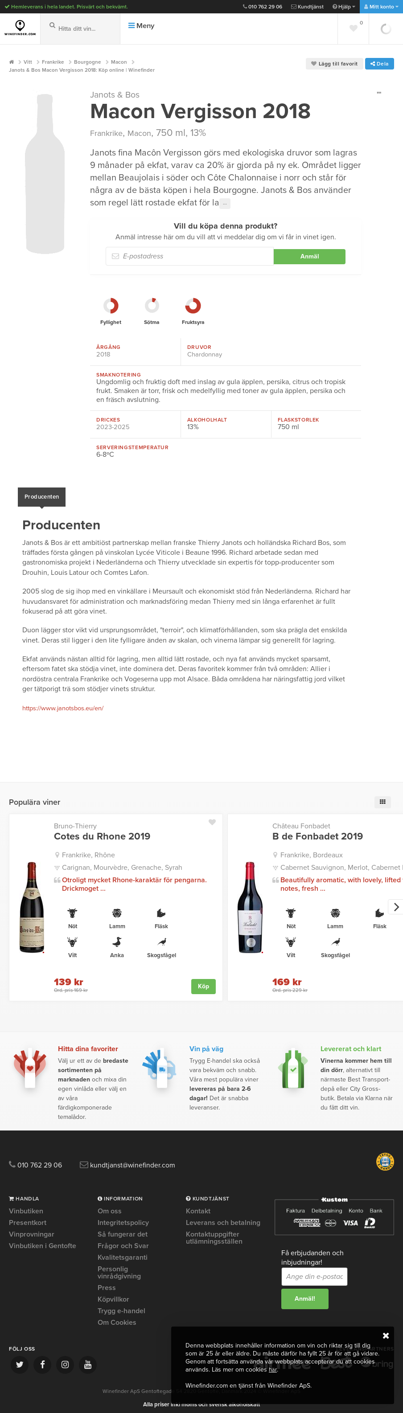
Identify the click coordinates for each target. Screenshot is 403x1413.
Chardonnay (206, 354)
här (273, 1369)
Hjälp (344, 7)
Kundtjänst (307, 7)
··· (225, 204)
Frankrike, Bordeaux (311, 849)
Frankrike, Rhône (88, 849)
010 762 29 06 (262, 7)
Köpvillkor (113, 1294)
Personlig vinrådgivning (119, 1267)
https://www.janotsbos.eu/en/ (68, 702)
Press (107, 1282)
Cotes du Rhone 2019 (102, 831)
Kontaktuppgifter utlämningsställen (214, 1233)
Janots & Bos (119, 94)
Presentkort (27, 1217)
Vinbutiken (26, 1206)
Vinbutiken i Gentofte (42, 1240)
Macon (149, 133)
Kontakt (198, 1206)
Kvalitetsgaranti (123, 1252)
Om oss (110, 1206)
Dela (379, 64)
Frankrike (109, 133)
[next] (395, 901)
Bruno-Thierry (75, 820)
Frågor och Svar (123, 1240)
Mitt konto (381, 7)
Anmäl (309, 256)
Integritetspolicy (123, 1217)
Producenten (42, 493)
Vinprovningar (31, 1229)
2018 (103, 354)
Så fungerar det (123, 1229)
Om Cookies (117, 1317)
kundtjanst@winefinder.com (148, 1159)
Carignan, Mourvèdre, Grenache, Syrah (122, 861)
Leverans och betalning (223, 1217)
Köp (203, 980)
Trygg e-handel (121, 1305)
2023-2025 (114, 426)
